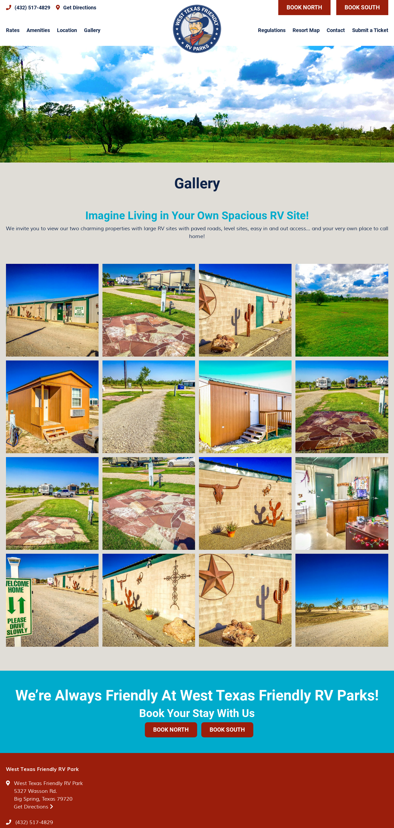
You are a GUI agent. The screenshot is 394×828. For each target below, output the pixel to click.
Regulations (272, 30)
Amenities (38, 30)
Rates (13, 30)
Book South (362, 7)
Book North (304, 7)
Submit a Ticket (370, 30)
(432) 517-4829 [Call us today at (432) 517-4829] (34, 822)
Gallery (92, 30)
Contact (336, 30)
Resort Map (306, 30)
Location (67, 30)
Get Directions (33, 807)
